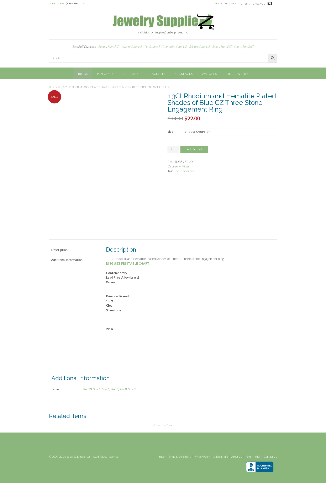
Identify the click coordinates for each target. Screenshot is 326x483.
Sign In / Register (226, 3)
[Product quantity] (173, 149)
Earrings (130, 73)
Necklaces (183, 73)
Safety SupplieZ (222, 46)
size (170, 131)
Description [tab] (59, 249)
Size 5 (97, 389)
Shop (161, 456)
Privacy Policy (202, 456)
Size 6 (105, 389)
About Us (236, 456)
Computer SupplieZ (175, 46)
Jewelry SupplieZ (131, 46)
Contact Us (270, 456)
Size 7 (114, 389)
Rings (83, 73)
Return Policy (253, 456)
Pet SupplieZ (152, 46)
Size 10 (87, 389)
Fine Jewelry (237, 73)
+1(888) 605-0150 (74, 3)
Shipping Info (220, 456)
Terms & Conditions (179, 456)
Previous (159, 424)
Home (52, 87)
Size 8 (123, 389)
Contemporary (184, 171)
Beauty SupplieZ (108, 46)
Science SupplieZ (199, 46)
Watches (209, 73)
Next (170, 424)
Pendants (105, 73)
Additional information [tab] (67, 259)
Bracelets (156, 73)
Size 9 (132, 389)
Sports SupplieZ (244, 46)
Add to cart (194, 149)
